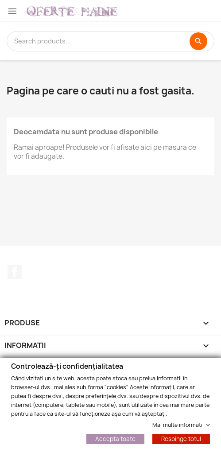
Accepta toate (115, 438)
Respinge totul (181, 438)
